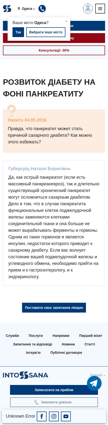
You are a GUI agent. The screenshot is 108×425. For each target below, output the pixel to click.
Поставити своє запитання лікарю (54, 308)
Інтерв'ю (33, 353)
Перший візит (90, 336)
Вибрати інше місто (45, 32)
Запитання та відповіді (32, 344)
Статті (90, 344)
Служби (12, 336)
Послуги (36, 336)
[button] (28, 9)
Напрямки (61, 336)
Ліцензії (96, 375)
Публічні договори (66, 353)
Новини (68, 344)
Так (18, 32)
